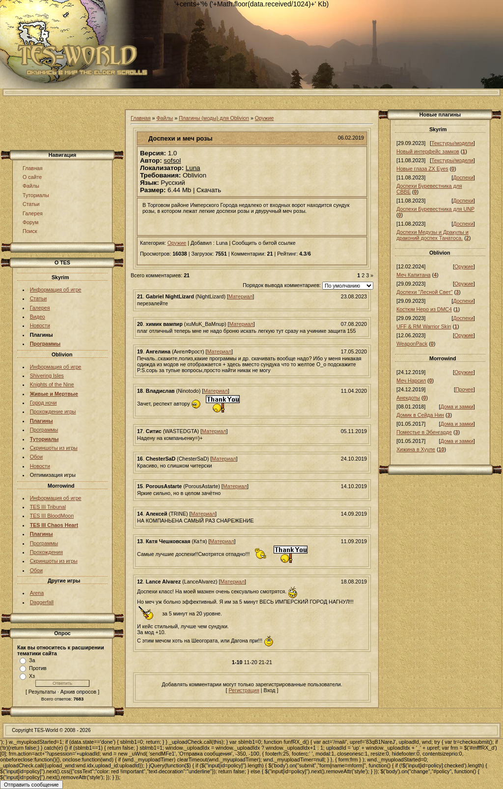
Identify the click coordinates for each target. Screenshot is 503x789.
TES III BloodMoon (52, 516)
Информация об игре (56, 289)
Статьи (31, 204)
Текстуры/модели (452, 143)
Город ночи (43, 403)
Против (38, 668)
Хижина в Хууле (415, 449)
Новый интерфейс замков (427, 151)
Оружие (264, 118)
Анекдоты (408, 398)
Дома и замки (456, 406)
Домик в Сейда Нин (420, 415)
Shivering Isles (47, 376)
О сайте (32, 177)
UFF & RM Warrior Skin (423, 326)
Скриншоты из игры (54, 448)
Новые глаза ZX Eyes (422, 169)
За (32, 660)
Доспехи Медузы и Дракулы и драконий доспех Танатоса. (432, 235)
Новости (40, 325)
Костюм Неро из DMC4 (424, 309)
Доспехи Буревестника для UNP (435, 209)
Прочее (464, 389)
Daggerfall (42, 602)
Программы (44, 430)
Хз (32, 676)
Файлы (31, 186)
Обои (36, 457)
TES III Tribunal (48, 507)
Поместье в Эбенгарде (424, 432)
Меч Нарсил (411, 380)
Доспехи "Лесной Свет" (424, 292)
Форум (30, 222)
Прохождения (46, 552)
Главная (33, 168)
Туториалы (36, 195)
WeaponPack (411, 344)
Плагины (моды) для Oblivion (214, 118)
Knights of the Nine (52, 384)
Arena (37, 593)
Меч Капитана (413, 275)
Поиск (30, 231)
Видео (37, 317)
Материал (240, 296)
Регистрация (243, 690)
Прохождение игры (53, 411)
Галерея (33, 213)
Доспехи (463, 177)
